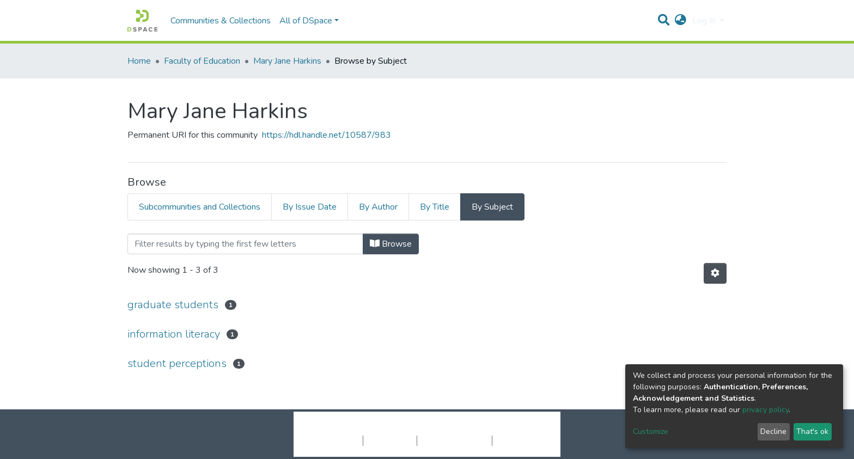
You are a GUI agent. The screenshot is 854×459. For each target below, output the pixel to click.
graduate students (172, 304)
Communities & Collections (220, 21)
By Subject (492, 207)
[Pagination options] (715, 273)
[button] (680, 20)
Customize (650, 431)
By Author (378, 207)
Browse (391, 244)
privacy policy (765, 410)
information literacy (173, 334)
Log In (705, 21)
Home (139, 61)
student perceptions (177, 363)
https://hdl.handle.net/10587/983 (326, 135)
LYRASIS (509, 429)
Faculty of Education (202, 61)
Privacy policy (390, 440)
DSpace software (360, 429)
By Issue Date (310, 207)
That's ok (812, 431)
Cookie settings (333, 440)
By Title (434, 207)
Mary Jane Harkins (287, 61)
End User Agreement (454, 440)
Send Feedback (521, 440)
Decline (773, 431)
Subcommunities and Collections (199, 207)
